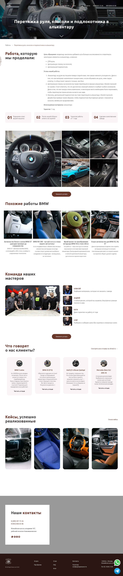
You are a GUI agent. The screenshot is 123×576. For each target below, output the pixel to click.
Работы (8, 45)
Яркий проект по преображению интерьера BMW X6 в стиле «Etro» (76, 243)
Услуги (57, 6)
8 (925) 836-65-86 (17, 524)
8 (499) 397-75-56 (17, 521)
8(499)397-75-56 (98, 5)
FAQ (80, 5)
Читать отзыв (19, 391)
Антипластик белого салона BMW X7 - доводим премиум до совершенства (18, 244)
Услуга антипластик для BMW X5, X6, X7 (105, 243)
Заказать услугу (61, 194)
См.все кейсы (113, 419)
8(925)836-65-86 (111, 5)
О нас (74, 5)
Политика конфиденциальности (80, 566)
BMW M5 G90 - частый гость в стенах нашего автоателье (47, 243)
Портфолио (65, 5)
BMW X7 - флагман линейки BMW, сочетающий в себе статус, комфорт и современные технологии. (18, 251)
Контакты (87, 5)
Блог (54, 568)
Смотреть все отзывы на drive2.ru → (104, 349)
